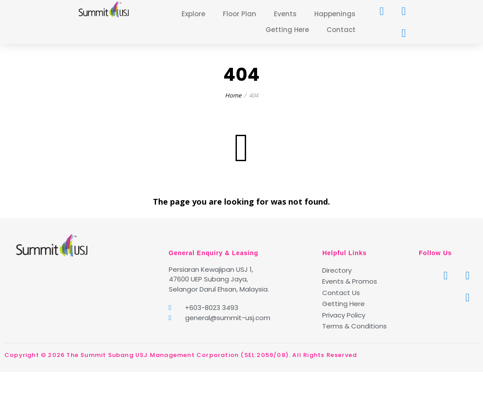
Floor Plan (239, 13)
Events (285, 13)
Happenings (335, 13)
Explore (193, 13)
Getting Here (287, 29)
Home (233, 95)
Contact (341, 29)
